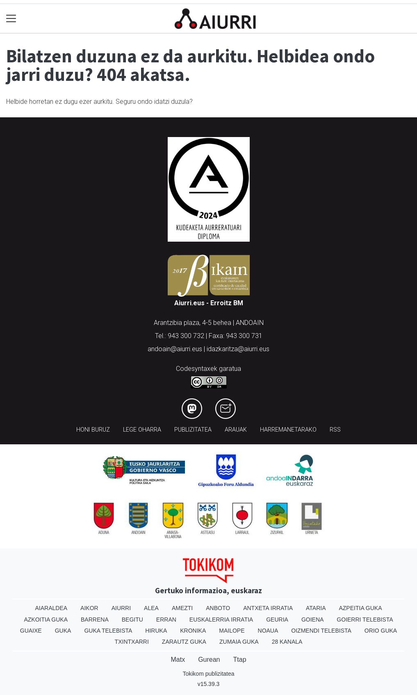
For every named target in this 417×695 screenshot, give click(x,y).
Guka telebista (108, 630)
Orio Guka (381, 630)
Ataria (316, 608)
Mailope (231, 630)
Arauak (236, 429)
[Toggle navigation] (11, 18)
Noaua (268, 630)
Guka (63, 630)
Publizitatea (193, 429)
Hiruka (156, 630)
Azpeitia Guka (360, 608)
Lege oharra (142, 429)
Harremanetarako (288, 429)
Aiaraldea (51, 608)
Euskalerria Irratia (221, 619)
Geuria (277, 619)
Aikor (89, 608)
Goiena (312, 619)
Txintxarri (132, 641)
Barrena (95, 619)
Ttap (239, 659)
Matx (178, 659)
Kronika (193, 630)
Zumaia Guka (239, 641)
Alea (151, 608)
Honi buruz (93, 429)
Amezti (182, 608)
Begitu (132, 619)
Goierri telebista (365, 619)
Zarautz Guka (184, 641)
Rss (335, 429)
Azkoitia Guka (46, 619)
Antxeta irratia (268, 608)
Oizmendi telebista (321, 630)
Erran (166, 619)
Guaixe (31, 630)
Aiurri (121, 608)
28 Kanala (287, 641)
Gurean (209, 659)
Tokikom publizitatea (208, 673)
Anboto (218, 608)
